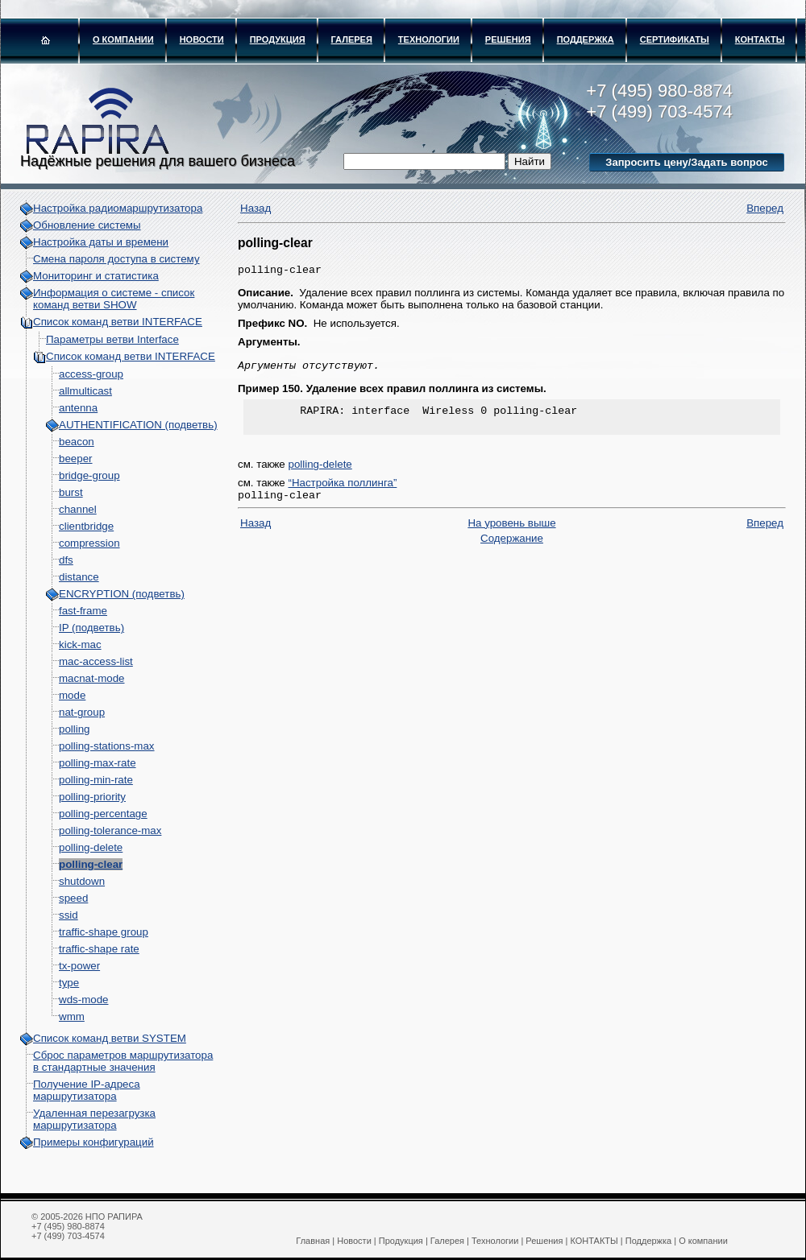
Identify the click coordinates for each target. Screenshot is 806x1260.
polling (74, 729)
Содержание (511, 548)
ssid (68, 915)
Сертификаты (674, 39)
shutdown (82, 881)
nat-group (82, 712)
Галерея (351, 39)
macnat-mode (92, 678)
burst (71, 492)
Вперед (764, 208)
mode (72, 695)
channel (78, 509)
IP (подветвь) (91, 628)
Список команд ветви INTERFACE (117, 322)
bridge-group (89, 475)
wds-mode (83, 1000)
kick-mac (80, 644)
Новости (202, 39)
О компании (123, 39)
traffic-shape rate (99, 949)
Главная (313, 1241)
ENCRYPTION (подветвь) (122, 594)
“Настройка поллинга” (342, 491)
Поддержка (585, 39)
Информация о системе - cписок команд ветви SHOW (113, 299)
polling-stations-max (107, 746)
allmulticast (85, 391)
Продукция (277, 39)
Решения (508, 39)
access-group (91, 374)
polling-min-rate (96, 780)
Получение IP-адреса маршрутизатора (86, 1090)
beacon (76, 442)
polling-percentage (103, 814)
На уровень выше (511, 533)
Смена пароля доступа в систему (116, 259)
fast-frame (83, 611)
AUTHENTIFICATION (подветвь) (138, 425)
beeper (76, 458)
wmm (72, 1016)
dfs (66, 560)
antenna (78, 408)
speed (73, 898)
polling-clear (91, 864)
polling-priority (92, 797)
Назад (255, 208)
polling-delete (91, 847)
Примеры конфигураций (93, 1142)
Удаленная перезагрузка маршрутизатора (94, 1119)
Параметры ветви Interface (112, 339)
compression (89, 543)
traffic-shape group (103, 932)
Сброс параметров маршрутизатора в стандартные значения (123, 1061)
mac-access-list (96, 661)
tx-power (79, 966)
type (69, 983)
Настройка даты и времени (100, 242)
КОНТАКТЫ (760, 39)
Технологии (428, 39)
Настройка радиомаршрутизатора (117, 208)
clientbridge (86, 526)
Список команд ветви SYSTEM (109, 1038)
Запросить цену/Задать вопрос (686, 162)
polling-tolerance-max (110, 830)
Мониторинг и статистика (96, 276)
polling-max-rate (97, 763)
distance (79, 577)
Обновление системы (87, 225)
